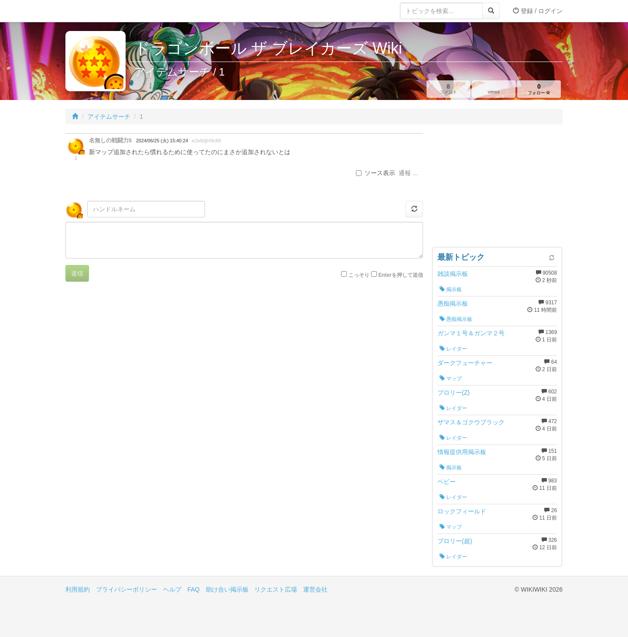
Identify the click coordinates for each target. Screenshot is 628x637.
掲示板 (451, 289)
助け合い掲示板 (227, 589)
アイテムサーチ (109, 116)
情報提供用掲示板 (461, 451)
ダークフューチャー (464, 362)
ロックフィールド (461, 511)
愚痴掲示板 (452, 303)
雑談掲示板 (452, 273)
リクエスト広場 (275, 589)
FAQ (194, 589)
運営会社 (315, 589)
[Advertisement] (497, 187)
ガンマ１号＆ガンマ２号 (471, 333)
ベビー (446, 481)
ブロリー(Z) (453, 392)
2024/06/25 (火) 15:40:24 (162, 140)
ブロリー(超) (454, 540)
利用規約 (77, 589)
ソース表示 (375, 172)
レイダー (453, 349)
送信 (77, 273)
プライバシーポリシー (126, 589)
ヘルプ (172, 589)
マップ (451, 378)
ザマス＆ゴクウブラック (471, 422)
